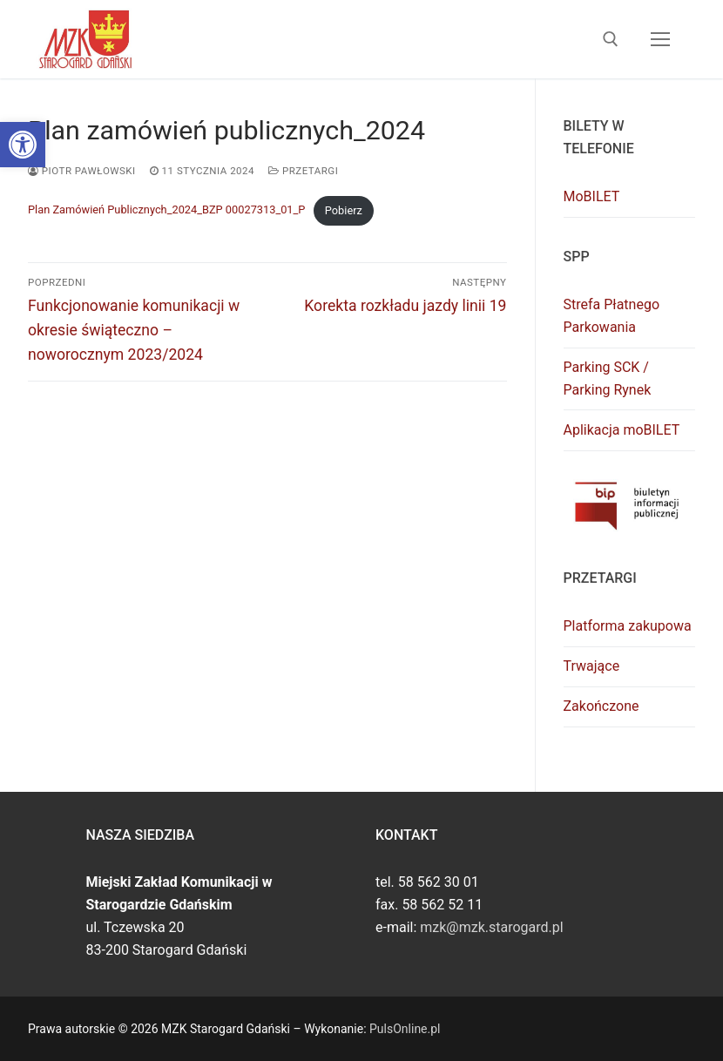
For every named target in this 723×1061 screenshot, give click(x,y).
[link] (22, 144)
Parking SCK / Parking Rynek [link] (608, 378)
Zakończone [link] (601, 706)
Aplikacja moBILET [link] (622, 430)
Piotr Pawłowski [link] (82, 171)
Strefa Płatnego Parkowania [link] (612, 315)
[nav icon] (660, 39)
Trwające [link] (592, 666)
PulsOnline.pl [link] (404, 1029)
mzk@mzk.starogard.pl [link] (491, 927)
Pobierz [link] (343, 210)
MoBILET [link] (592, 196)
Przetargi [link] (303, 171)
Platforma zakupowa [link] (628, 626)
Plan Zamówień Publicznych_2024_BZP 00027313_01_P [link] (166, 210)
